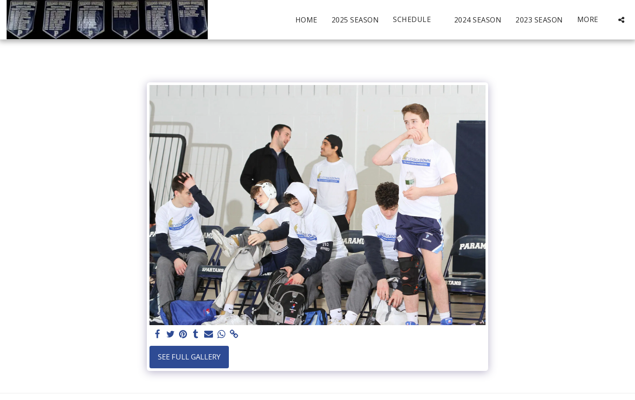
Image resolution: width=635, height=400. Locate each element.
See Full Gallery (189, 357)
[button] (416, 19)
